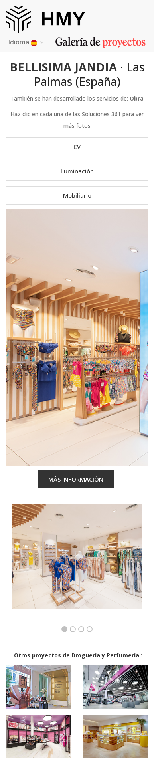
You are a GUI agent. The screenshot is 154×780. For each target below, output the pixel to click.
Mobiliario (77, 195)
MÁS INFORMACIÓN (75, 479)
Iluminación (77, 171)
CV (77, 147)
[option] (77, 562)
